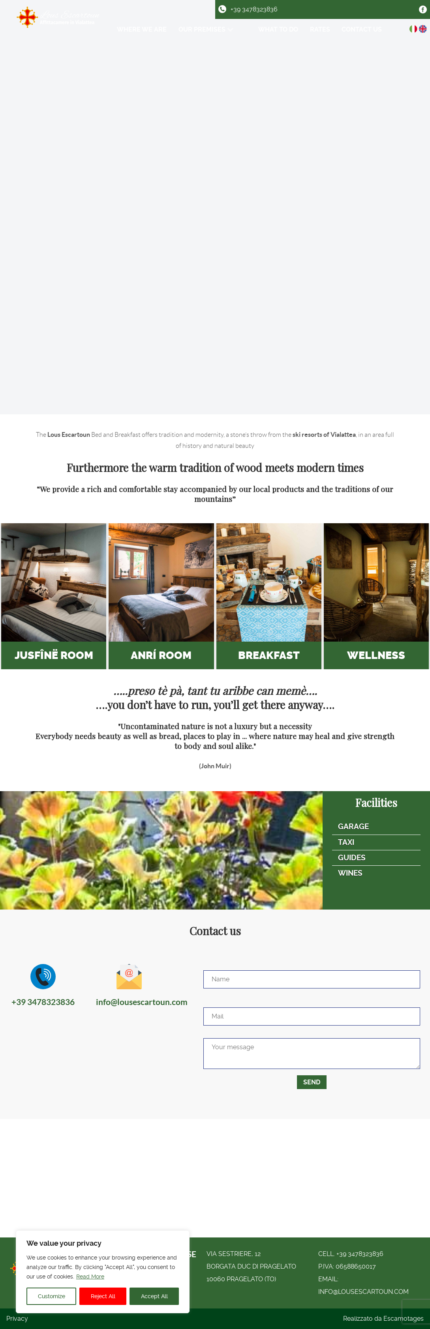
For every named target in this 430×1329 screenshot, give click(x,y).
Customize (51, 1296)
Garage (353, 826)
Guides (352, 857)
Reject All (103, 1296)
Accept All (154, 1296)
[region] (103, 1271)
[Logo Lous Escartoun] (59, 26)
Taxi (346, 842)
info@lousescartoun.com (363, 1291)
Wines (350, 873)
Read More (90, 1276)
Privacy (17, 1318)
